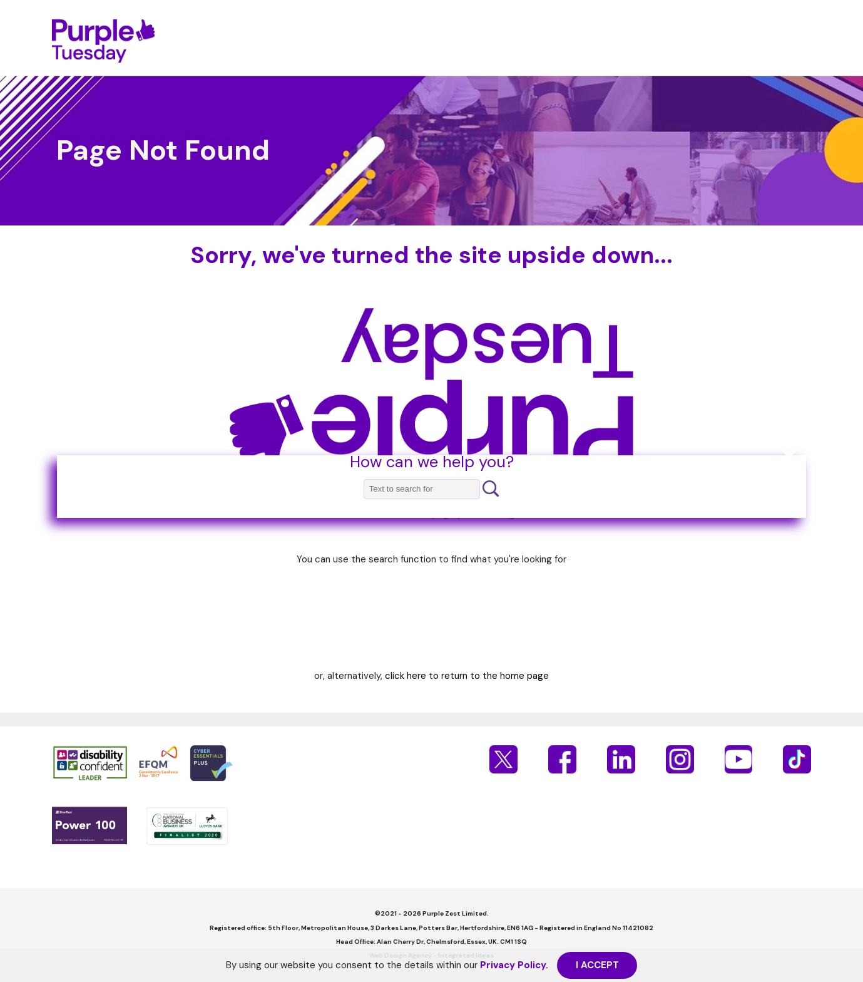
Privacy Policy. (514, 965)
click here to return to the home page (467, 675)
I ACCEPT (597, 965)
